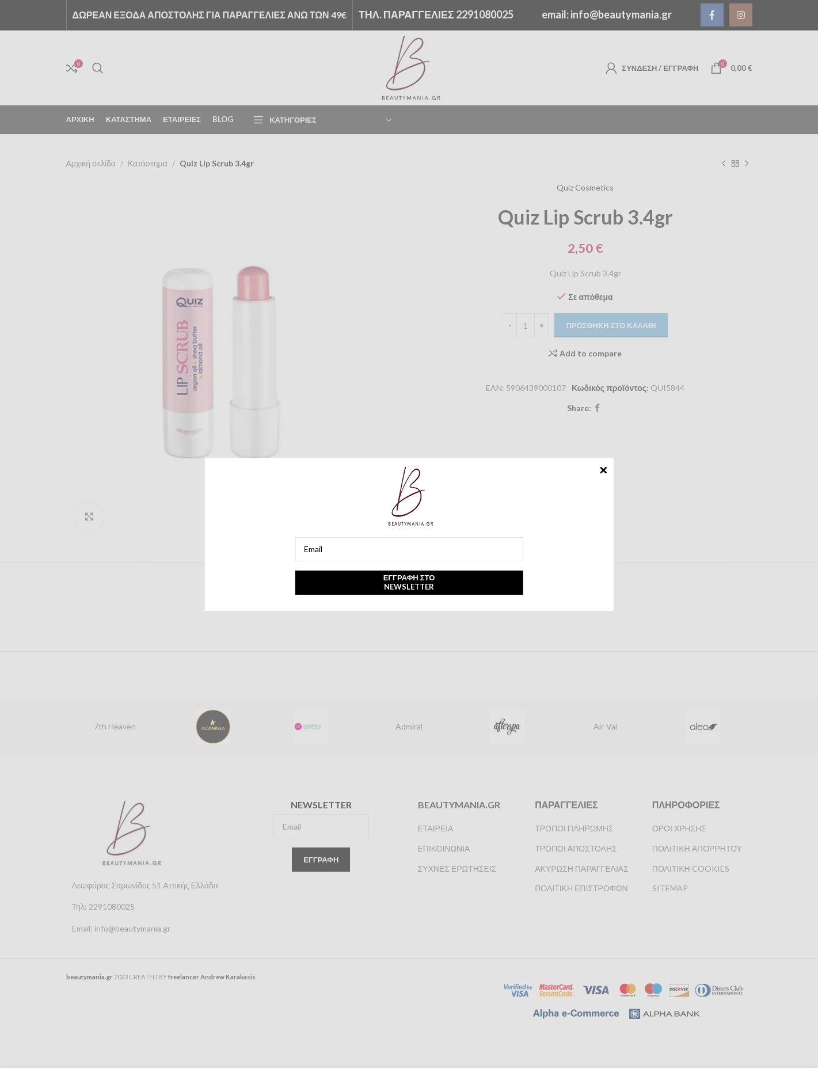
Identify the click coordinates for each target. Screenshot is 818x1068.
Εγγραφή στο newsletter (409, 582)
